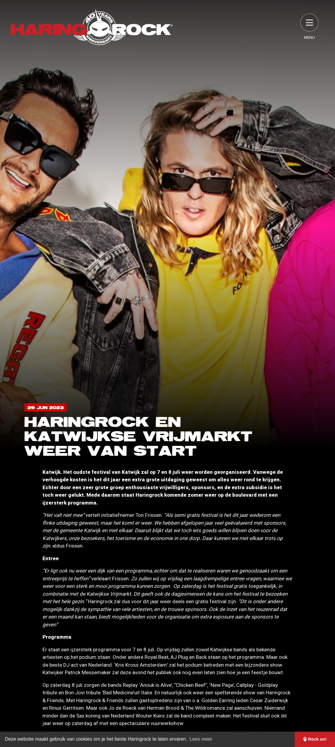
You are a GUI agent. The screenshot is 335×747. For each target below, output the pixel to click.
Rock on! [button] (315, 739)
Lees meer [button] (200, 739)
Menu (309, 27)
